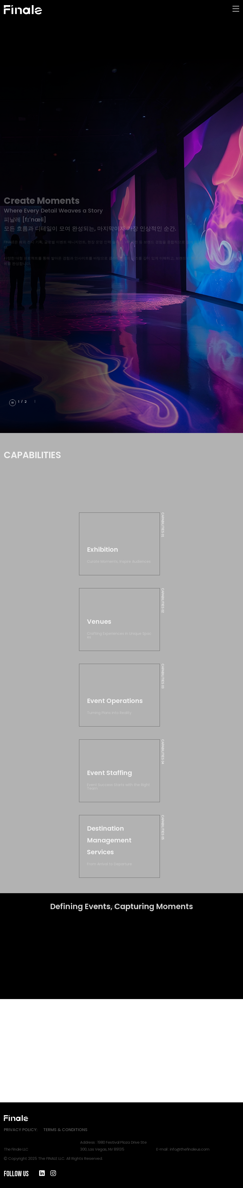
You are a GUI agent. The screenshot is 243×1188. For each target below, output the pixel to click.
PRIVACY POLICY (20, 1130)
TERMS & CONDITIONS (65, 1130)
